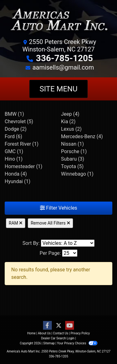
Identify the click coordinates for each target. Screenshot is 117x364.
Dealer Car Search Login (58, 338)
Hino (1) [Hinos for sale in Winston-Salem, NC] (13, 159)
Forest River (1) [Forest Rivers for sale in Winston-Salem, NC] (21, 144)
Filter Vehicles (58, 208)
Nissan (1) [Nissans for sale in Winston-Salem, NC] (72, 144)
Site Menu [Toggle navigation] (59, 89)
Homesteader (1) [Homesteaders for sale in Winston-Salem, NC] (23, 166)
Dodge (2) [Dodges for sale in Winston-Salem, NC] (16, 129)
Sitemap (49, 343)
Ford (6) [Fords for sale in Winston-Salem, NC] (13, 136)
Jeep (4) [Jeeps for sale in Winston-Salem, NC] (70, 114)
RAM (15, 223)
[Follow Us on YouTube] (69, 325)
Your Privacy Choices (77, 343)
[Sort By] (68, 243)
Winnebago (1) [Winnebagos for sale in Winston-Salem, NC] (77, 174)
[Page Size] (69, 253)
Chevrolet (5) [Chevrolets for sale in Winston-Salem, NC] (19, 121)
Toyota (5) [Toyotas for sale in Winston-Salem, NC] (72, 166)
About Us (44, 333)
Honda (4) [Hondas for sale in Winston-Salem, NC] (16, 174)
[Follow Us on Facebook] (47, 325)
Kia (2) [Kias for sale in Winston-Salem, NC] (68, 121)
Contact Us (60, 333)
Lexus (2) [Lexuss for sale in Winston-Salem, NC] (71, 129)
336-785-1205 (64, 58)
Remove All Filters (50, 223)
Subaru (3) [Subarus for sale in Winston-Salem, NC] (72, 159)
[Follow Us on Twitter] (58, 325)
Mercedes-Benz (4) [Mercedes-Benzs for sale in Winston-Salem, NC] (82, 136)
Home (31, 333)
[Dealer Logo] (58, 21)
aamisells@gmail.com (63, 67)
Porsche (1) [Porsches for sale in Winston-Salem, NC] (74, 151)
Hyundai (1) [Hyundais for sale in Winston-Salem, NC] (17, 181)
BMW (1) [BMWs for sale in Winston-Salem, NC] (14, 114)
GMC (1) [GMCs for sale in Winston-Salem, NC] (14, 151)
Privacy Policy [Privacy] (80, 333)
